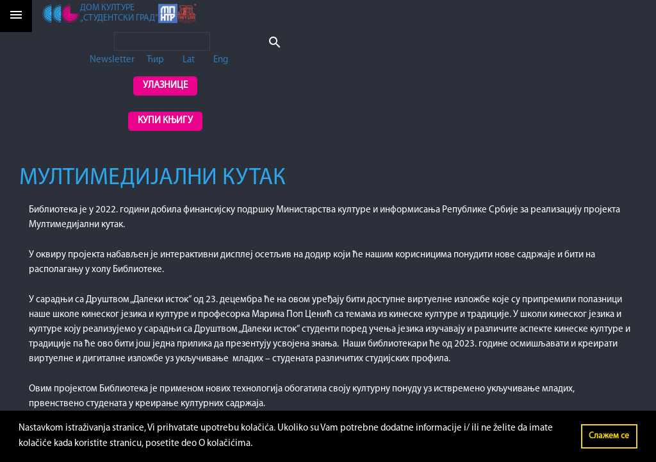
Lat (189, 60)
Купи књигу (165, 121)
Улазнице (165, 85)
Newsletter (112, 60)
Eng (220, 60)
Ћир (155, 60)
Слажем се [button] (609, 436)
